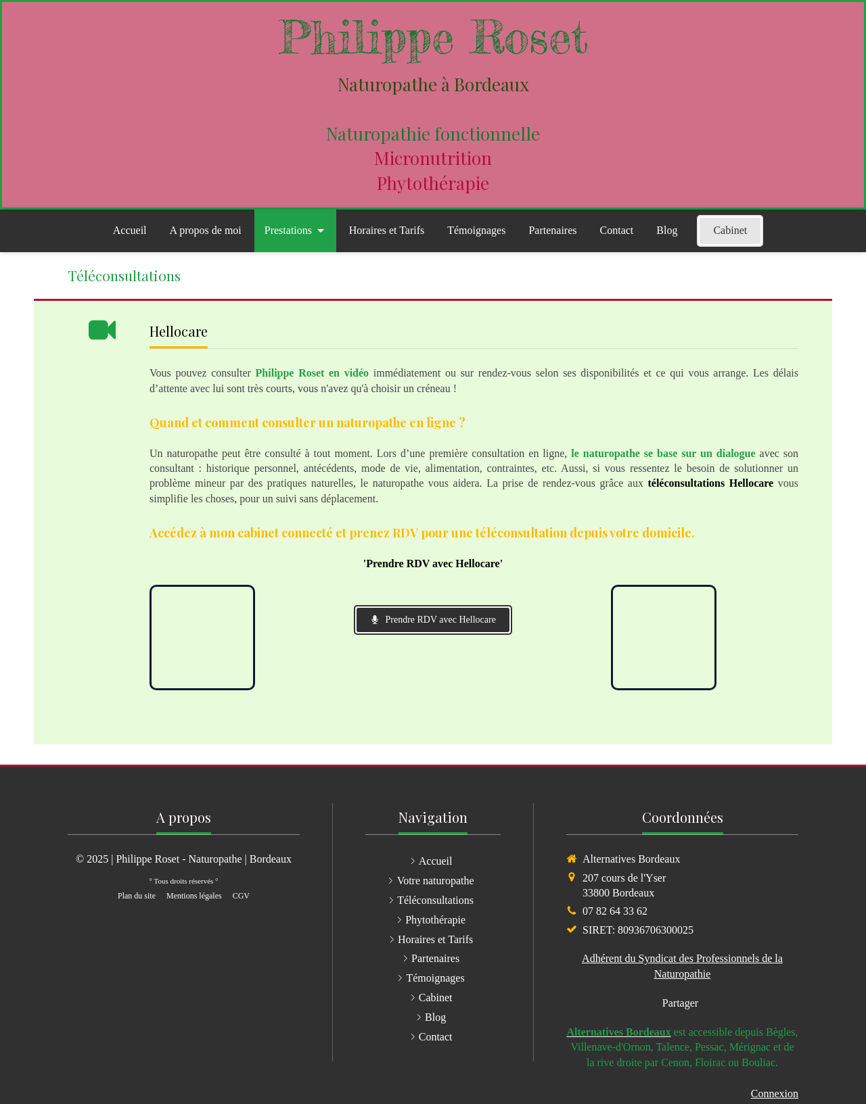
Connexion (774, 1093)
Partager (680, 1003)
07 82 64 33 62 (615, 911)
